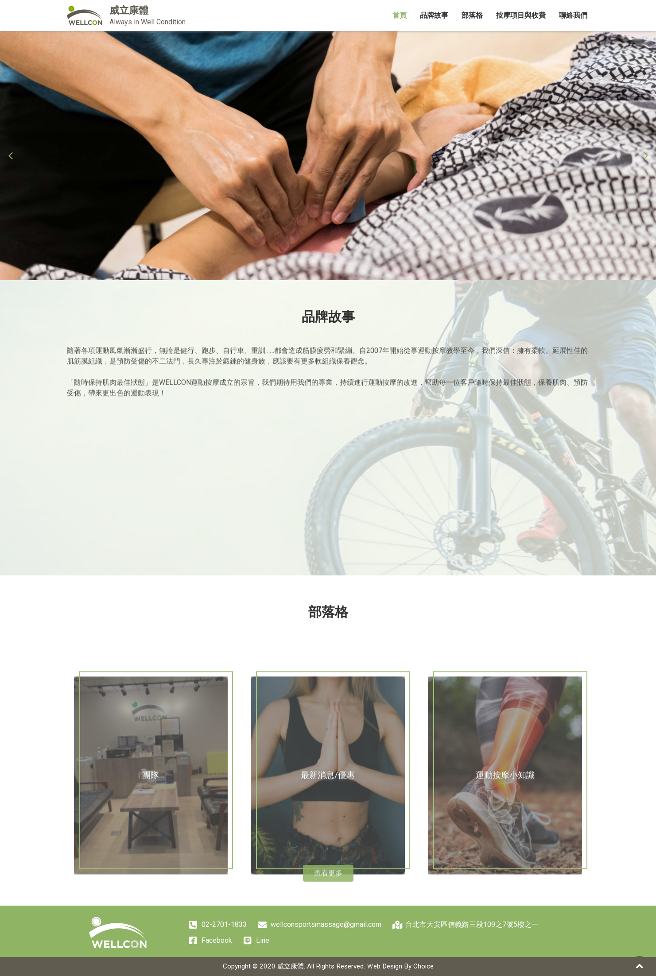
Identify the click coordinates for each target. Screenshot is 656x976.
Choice (423, 966)
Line (256, 940)
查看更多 (328, 879)
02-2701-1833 (218, 925)
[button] (10, 156)
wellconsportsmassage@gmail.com (319, 925)
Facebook (210, 940)
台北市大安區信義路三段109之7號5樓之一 (465, 925)
